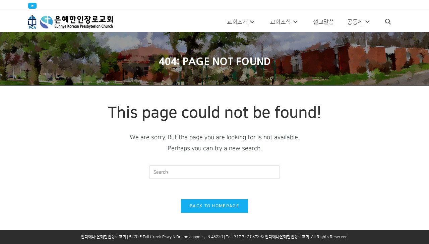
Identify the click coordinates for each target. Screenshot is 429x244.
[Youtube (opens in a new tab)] (33, 6)
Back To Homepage (214, 206)
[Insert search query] (214, 172)
